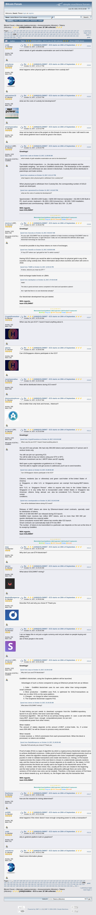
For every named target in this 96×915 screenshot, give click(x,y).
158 (21, 34)
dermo (7, 566)
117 (48, 31)
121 (60, 31)
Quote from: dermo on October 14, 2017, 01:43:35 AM (37, 702)
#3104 (89, 128)
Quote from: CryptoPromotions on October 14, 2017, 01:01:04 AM (40, 439)
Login (27, 20)
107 (17, 31)
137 (32, 32)
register (30, 13)
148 (65, 32)
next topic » (88, 34)
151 (74, 32)
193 (50, 36)
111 (29, 31)
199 (68, 36)
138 (35, 32)
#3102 (89, 65)
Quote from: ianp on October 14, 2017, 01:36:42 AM (36, 670)
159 (24, 34)
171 (60, 34)
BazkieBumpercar (12, 597)
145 (56, 32)
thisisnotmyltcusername (15, 398)
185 (26, 36)
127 (77, 31)
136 (29, 32)
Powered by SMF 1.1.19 (35, 909)
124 (69, 31)
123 (65, 31)
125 (72, 31)
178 (5, 36)
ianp (7, 547)
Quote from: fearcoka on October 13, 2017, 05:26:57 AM (37, 233)
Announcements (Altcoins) (48, 25)
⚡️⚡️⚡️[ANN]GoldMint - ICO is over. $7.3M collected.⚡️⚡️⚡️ (37, 27)
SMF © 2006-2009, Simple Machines (56, 909)
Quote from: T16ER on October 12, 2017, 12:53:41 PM (37, 267)
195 (56, 36)
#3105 (89, 147)
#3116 (89, 661)
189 (38, 36)
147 (62, 32)
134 (23, 32)
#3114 (89, 598)
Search (21, 20)
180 (11, 36)
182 (17, 36)
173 (66, 34)
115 (41, 31)
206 (14, 37)
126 (74, 31)
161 (30, 34)
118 (50, 31)
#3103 (89, 96)
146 (59, 32)
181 (14, 36)
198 (65, 36)
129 (8, 32)
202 (77, 36)
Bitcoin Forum (9, 25)
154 (8, 34)
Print (88, 37)
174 (69, 34)
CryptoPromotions (12, 316)
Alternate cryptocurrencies (26, 25)
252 (19, 37)
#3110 (89, 399)
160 (27, 34)
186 (29, 36)
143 (50, 32)
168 (51, 34)
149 (68, 32)
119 (53, 31)
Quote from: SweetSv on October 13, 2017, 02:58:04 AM (37, 249)
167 (48, 34)
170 (57, 34)
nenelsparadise (11, 127)
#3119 (89, 832)
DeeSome (9, 793)
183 (20, 36)
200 (71, 36)
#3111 (89, 430)
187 (32, 36)
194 (53, 36)
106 (14, 31)
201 (74, 36)
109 (23, 31)
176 (75, 34)
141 (44, 32)
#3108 (89, 349)
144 (53, 32)
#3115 (89, 630)
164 (39, 34)
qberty (7, 348)
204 (8, 37)
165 (42, 34)
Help (16, 20)
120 (57, 31)
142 (47, 32)
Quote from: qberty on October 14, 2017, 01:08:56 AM (37, 470)
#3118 (89, 813)
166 (45, 34)
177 (78, 34)
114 (38, 31)
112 (33, 31)
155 (11, 34)
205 (11, 37)
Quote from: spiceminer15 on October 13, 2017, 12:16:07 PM (39, 190)
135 (26, 32)
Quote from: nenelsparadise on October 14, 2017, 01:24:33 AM (39, 500)
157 (18, 34)
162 (33, 34)
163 (36, 34)
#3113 (89, 567)
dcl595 (7, 812)
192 (47, 36)
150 (71, 32)
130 (11, 32)
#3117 (89, 794)
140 (41, 32)
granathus (9, 629)
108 (21, 31)
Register (34, 20)
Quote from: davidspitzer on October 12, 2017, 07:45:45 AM (38, 280)
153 (5, 34)
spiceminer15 (10, 96)
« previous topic (87, 32)
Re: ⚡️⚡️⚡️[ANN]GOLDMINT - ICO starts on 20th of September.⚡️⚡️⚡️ (53, 45)
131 (14, 32)
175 (72, 34)
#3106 (89, 224)
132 (17, 32)
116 (45, 31)
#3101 (89, 46)
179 (8, 36)
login (24, 13)
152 (77, 32)
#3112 (89, 548)
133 (20, 32)
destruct (8, 146)
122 (62, 31)
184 (23, 36)
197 (62, 36)
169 (54, 34)
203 (5, 37)
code (7, 45)
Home (10, 20)
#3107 (89, 317)
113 (36, 31)
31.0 (29, 17)
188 (35, 36)
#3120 (89, 851)
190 (41, 36)
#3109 (89, 380)
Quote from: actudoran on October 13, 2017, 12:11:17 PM (38, 175)
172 (63, 34)
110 (26, 31)
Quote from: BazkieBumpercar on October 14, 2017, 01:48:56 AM (40, 742)
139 (38, 32)
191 (44, 36)
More (40, 20)
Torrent (34, 17)
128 (5, 32)
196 (59, 36)
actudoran (9, 64)
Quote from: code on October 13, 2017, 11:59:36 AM (36, 155)
